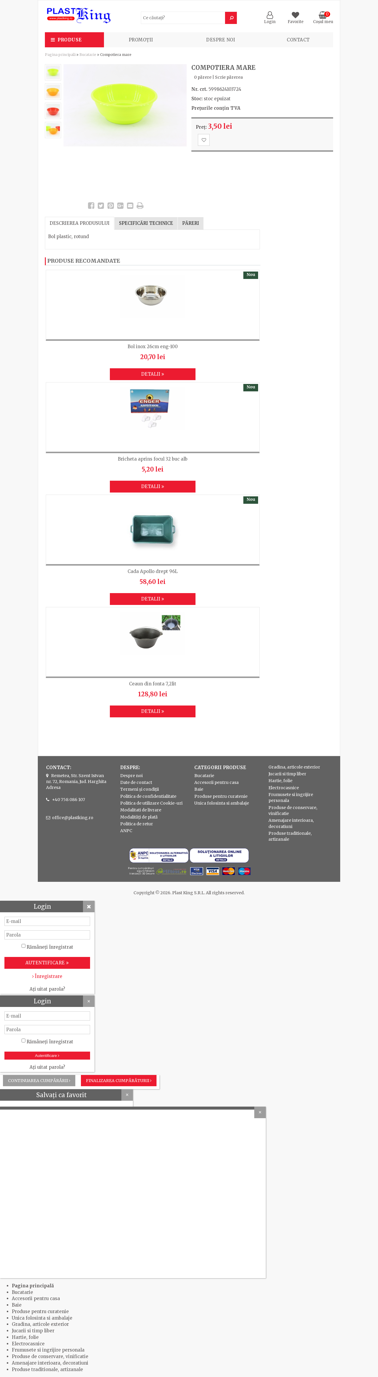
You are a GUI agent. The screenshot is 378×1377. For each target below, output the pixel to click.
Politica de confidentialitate (148, 796)
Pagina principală (60, 54)
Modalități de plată (139, 817)
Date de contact (136, 782)
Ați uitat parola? (47, 989)
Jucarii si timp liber (287, 774)
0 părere (202, 77)
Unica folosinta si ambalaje (221, 803)
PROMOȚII (141, 40)
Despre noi (220, 40)
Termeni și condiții (139, 789)
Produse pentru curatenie (220, 796)
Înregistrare (47, 976)
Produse (70, 40)
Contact (298, 40)
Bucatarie (87, 54)
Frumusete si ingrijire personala (48, 1350)
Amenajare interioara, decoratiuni (50, 1363)
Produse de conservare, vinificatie (50, 1356)
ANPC (126, 830)
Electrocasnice (283, 787)
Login (270, 19)
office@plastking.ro (72, 817)
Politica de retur (136, 823)
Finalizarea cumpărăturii (118, 1080)
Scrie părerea (229, 77)
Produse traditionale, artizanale (47, 1369)
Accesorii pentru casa (216, 782)
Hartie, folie (280, 780)
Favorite (296, 19)
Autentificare (47, 1055)
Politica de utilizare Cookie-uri (151, 803)
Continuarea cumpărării (39, 1080)
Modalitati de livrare (140, 810)
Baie (198, 789)
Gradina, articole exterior (294, 767)
